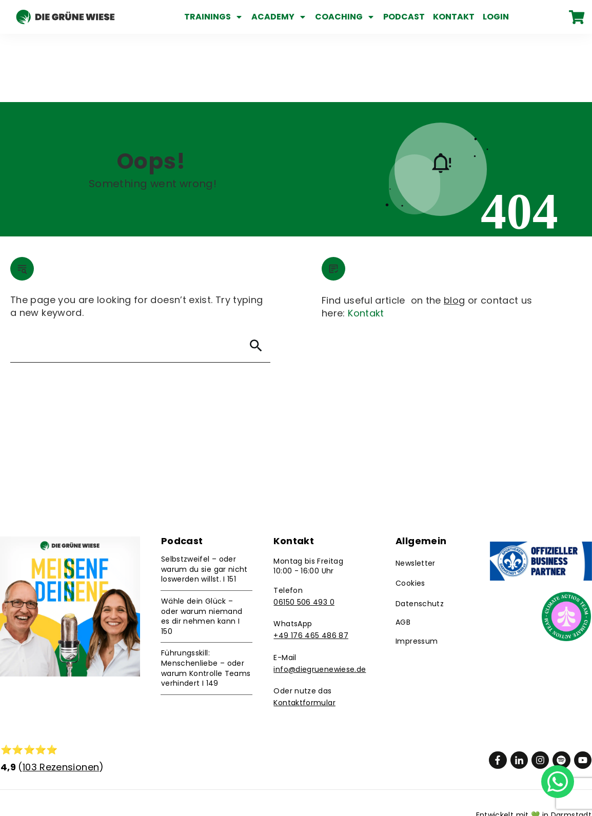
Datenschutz (420, 535)
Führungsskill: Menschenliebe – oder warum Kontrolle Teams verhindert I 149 (206, 600)
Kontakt (366, 244)
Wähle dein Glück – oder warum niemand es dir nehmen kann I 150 (201, 548)
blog (454, 232)
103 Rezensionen (61, 698)
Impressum (417, 573)
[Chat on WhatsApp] (557, 780)
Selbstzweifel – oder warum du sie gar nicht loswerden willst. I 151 (204, 501)
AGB (403, 554)
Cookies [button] (410, 515)
